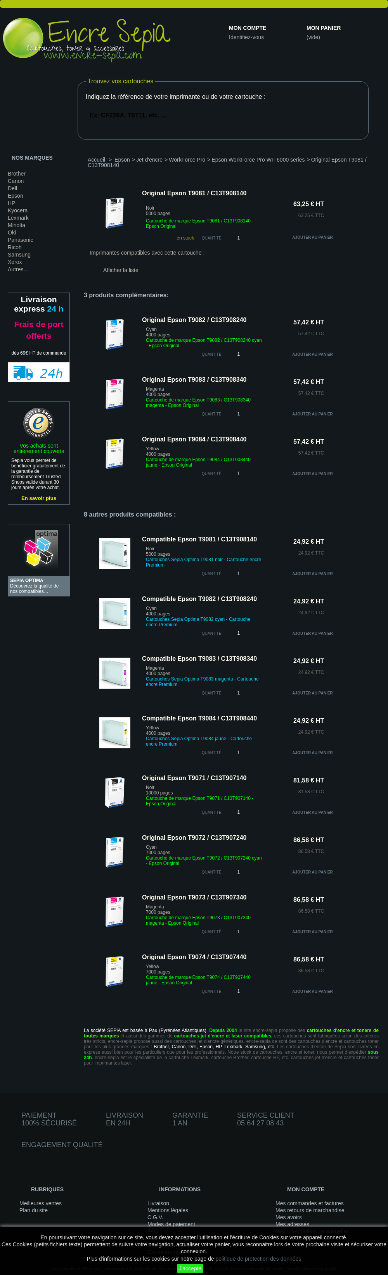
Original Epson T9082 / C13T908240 (194, 320)
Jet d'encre (149, 160)
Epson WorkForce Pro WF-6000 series (258, 160)
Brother (17, 174)
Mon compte (247, 28)
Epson (15, 196)
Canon (16, 181)
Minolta (16, 225)
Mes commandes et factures (309, 1203)
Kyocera (18, 210)
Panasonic (20, 240)
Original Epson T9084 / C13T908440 (194, 439)
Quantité (212, 238)
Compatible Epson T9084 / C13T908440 (199, 718)
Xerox (15, 262)
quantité (212, 354)
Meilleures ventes (40, 1203)
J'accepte (190, 1268)
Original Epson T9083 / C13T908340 (194, 379)
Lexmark (18, 218)
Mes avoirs (288, 1217)
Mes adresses (292, 1224)
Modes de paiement (171, 1224)
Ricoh (15, 247)
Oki (12, 232)
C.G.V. (155, 1217)
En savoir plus (38, 498)
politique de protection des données (258, 1259)
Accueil (96, 160)
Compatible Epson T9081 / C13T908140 (199, 539)
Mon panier (324, 28)
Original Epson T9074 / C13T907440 (194, 957)
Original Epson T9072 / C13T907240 (194, 837)
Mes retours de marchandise (309, 1210)
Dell (12, 188)
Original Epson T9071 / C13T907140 (194, 778)
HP (11, 203)
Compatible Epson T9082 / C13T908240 (199, 599)
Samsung (19, 255)
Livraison (158, 1203)
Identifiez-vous (246, 37)
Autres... (18, 269)
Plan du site (33, 1210)
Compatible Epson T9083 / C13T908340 (199, 658)
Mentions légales (167, 1210)
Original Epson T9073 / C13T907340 (194, 897)
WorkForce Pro (187, 160)
